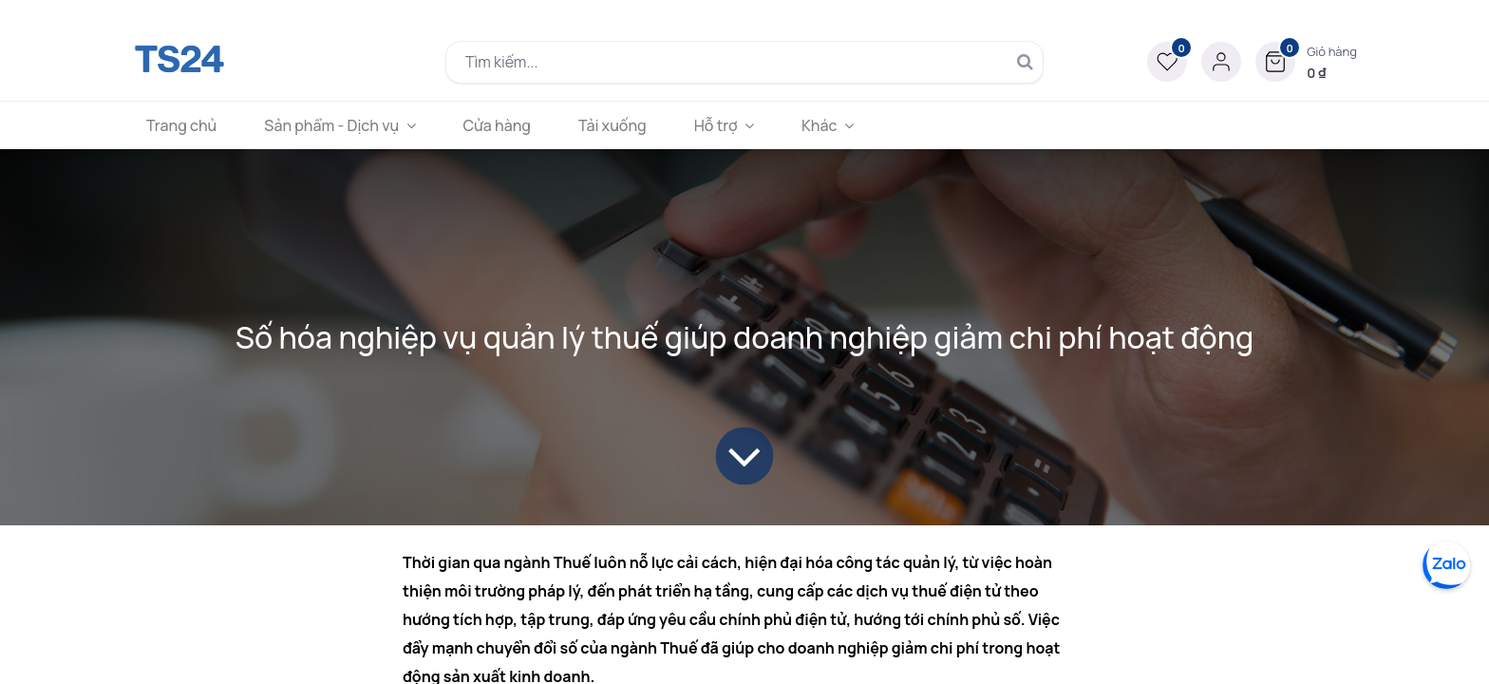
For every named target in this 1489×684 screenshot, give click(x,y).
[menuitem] (181, 125)
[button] (1306, 62)
